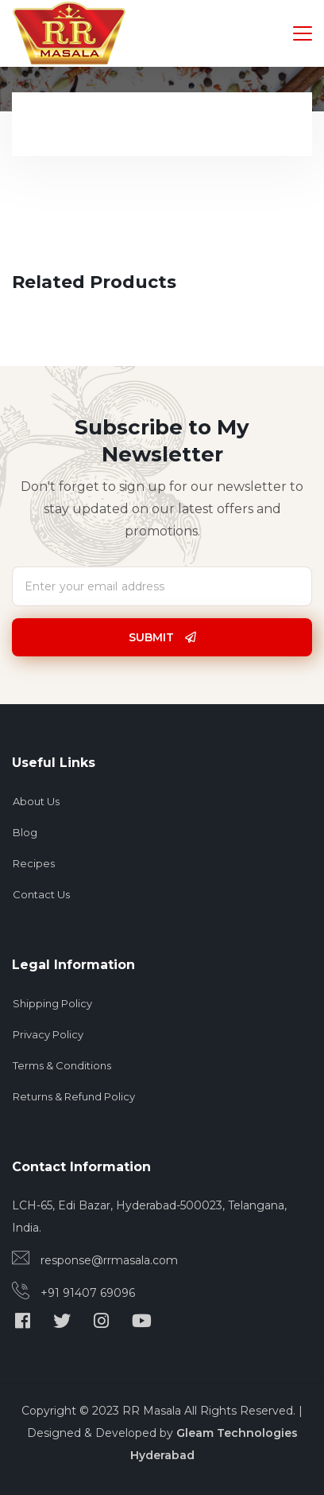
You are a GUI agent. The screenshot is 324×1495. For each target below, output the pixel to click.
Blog (25, 832)
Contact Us (41, 894)
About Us (36, 801)
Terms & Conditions (62, 1065)
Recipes (34, 863)
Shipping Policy (52, 1003)
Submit (162, 637)
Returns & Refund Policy (74, 1096)
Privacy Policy (48, 1034)
